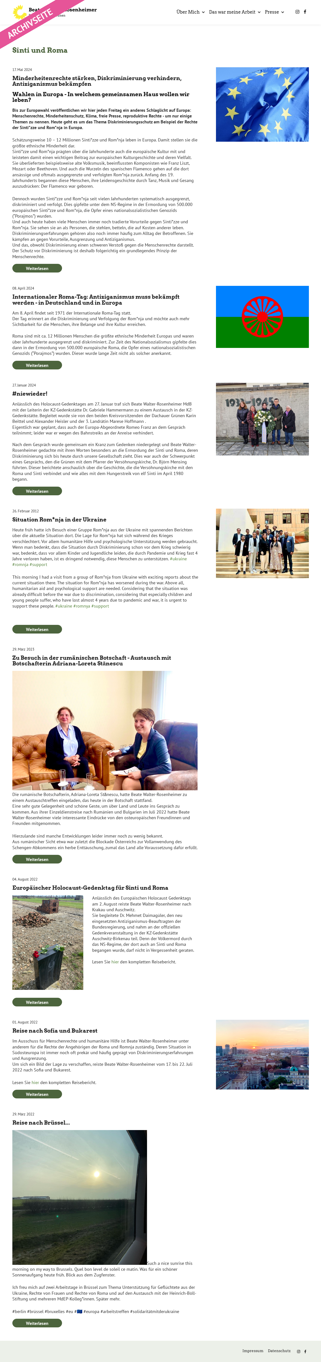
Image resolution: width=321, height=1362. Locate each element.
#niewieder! (29, 393)
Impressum (252, 1351)
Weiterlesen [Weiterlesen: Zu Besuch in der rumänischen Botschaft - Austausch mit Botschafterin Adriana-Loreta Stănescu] (37, 859)
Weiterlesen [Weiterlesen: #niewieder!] (37, 491)
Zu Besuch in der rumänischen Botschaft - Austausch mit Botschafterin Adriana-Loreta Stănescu (91, 661)
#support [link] (38, 564)
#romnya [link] (81, 606)
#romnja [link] (20, 564)
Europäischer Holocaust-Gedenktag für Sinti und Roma (90, 888)
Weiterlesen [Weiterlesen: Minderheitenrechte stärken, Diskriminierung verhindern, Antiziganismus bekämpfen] (37, 268)
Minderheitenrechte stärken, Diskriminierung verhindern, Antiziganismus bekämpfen (97, 81)
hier (115, 962)
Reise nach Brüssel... (41, 1122)
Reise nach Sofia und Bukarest (55, 1030)
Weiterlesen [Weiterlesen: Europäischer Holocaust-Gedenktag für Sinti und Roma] (37, 1002)
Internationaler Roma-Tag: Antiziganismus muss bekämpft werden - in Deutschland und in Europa (96, 300)
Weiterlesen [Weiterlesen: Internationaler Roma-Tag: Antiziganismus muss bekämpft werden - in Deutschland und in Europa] (37, 365)
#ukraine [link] (178, 559)
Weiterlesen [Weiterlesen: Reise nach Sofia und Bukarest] (37, 1094)
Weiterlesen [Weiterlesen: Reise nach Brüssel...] (37, 1323)
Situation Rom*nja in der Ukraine (59, 519)
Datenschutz (279, 1351)
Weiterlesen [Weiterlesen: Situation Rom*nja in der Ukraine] (37, 629)
